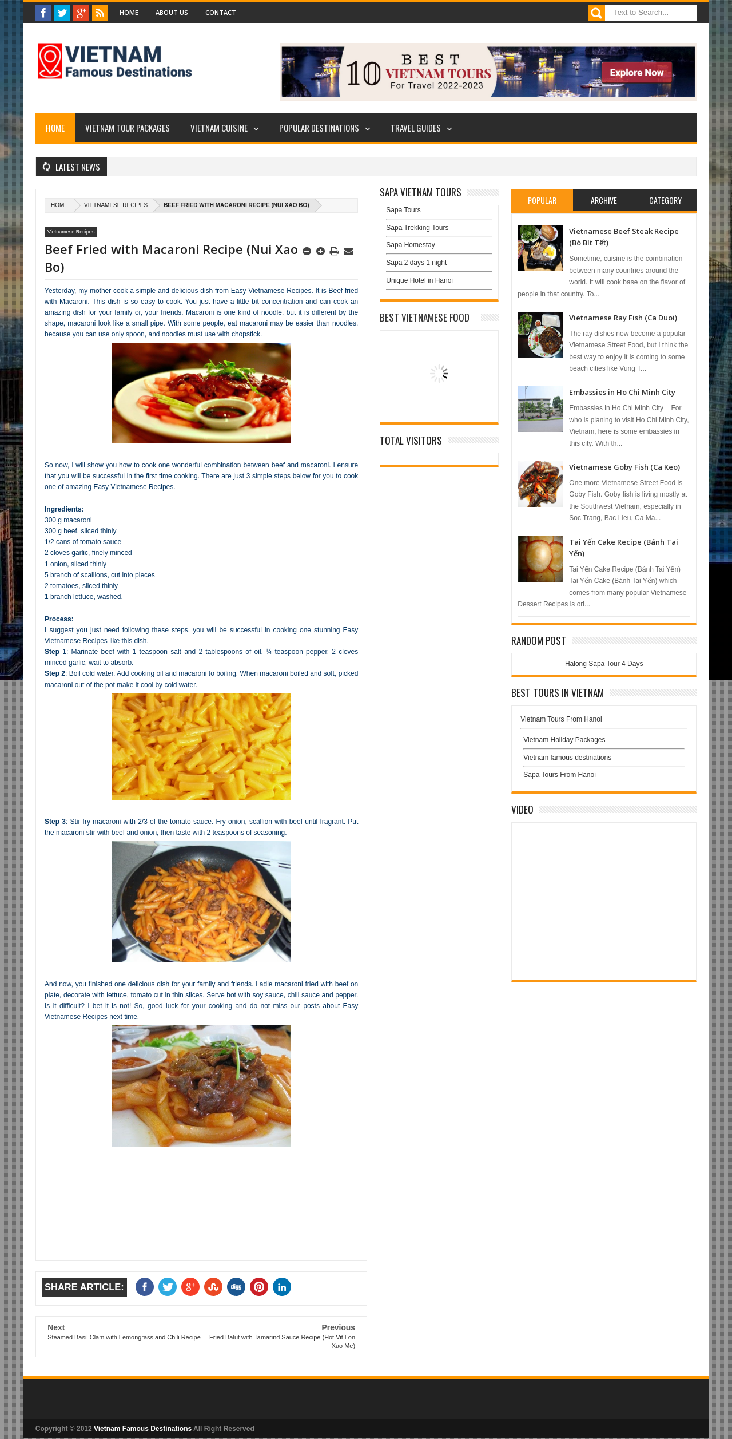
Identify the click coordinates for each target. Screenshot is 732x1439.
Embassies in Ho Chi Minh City (622, 392)
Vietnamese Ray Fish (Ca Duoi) (623, 317)
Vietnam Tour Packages (127, 127)
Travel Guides (416, 127)
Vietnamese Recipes (116, 205)
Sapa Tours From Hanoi (559, 775)
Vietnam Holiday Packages (604, 743)
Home (129, 12)
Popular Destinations (319, 127)
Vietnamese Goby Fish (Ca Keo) (624, 467)
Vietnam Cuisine (219, 127)
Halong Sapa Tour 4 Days (604, 664)
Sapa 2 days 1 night (416, 263)
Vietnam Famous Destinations (143, 1429)
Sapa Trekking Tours (417, 228)
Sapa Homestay (410, 245)
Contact (220, 12)
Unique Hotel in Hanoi (419, 280)
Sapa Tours (403, 210)
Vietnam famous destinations (567, 758)
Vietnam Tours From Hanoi (561, 719)
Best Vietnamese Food (425, 317)
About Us (172, 12)
